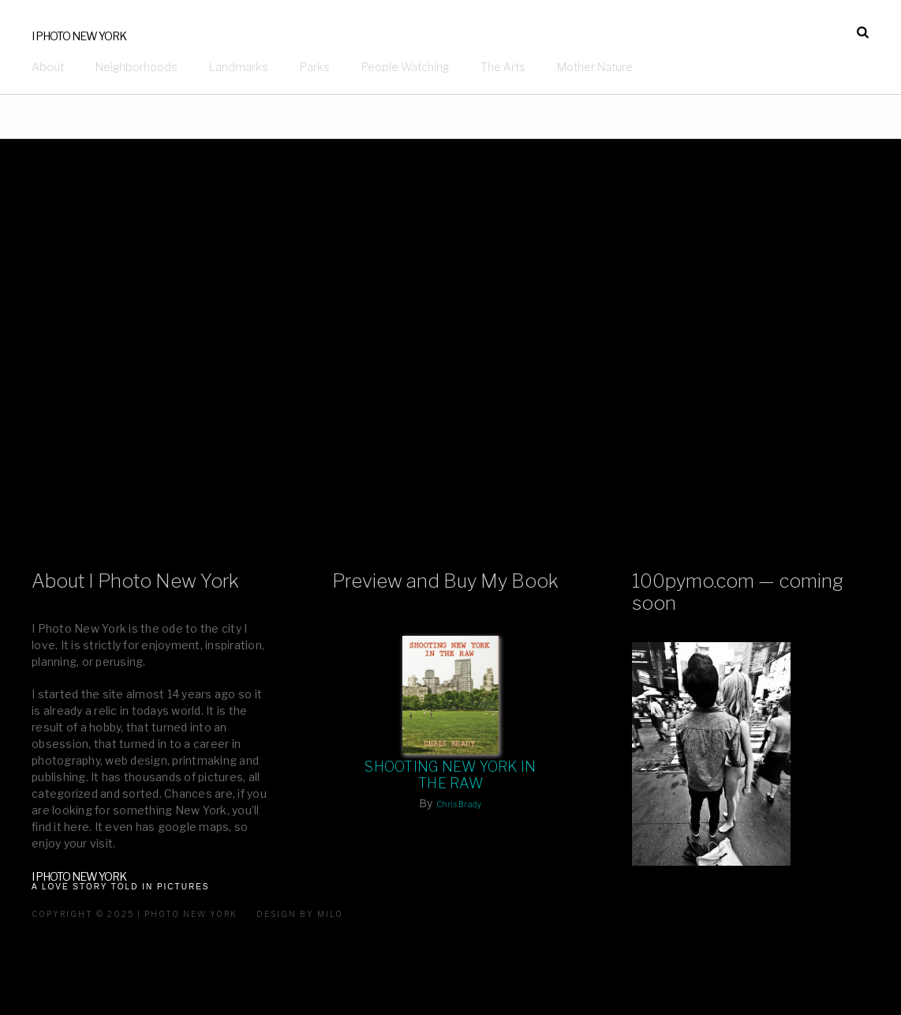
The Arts (502, 66)
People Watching (405, 66)
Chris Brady (459, 804)
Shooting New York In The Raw (450, 774)
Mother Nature (595, 66)
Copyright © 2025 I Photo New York (134, 914)
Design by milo (299, 914)
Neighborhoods (136, 66)
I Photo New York (79, 36)
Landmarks (238, 66)
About (48, 66)
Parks (315, 66)
